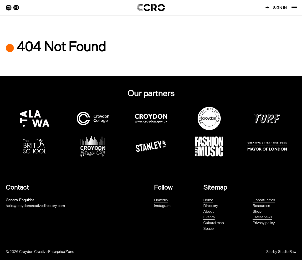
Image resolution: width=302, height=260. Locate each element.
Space (208, 228)
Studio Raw (287, 251)
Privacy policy (264, 222)
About (208, 211)
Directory (210, 205)
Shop (257, 211)
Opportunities (264, 199)
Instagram (162, 205)
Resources (261, 205)
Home (208, 199)
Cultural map (213, 222)
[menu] (294, 7)
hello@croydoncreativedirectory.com (35, 205)
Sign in (280, 7)
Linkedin (161, 199)
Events (209, 217)
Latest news (262, 217)
